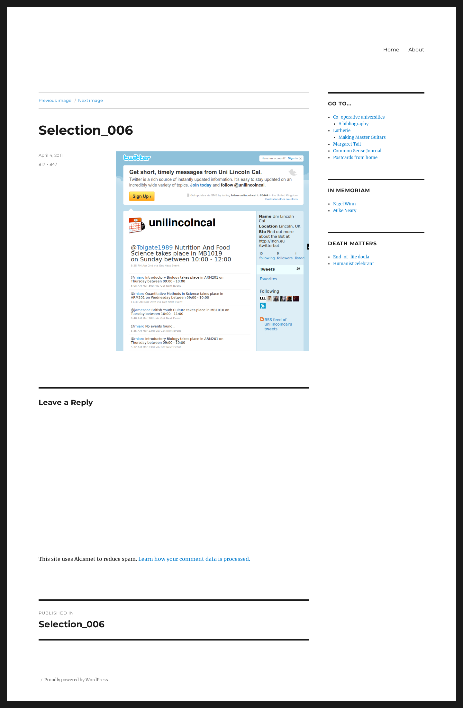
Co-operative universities (359, 117)
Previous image (55, 100)
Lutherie (341, 130)
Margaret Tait (347, 144)
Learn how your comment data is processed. (194, 559)
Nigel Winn (344, 204)
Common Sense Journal (357, 151)
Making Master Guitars (362, 137)
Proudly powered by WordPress (76, 680)
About (416, 50)
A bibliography (353, 124)
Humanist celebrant (353, 263)
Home (391, 50)
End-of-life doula (351, 257)
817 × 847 (48, 164)
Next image (90, 100)
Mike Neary (344, 210)
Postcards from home (355, 157)
